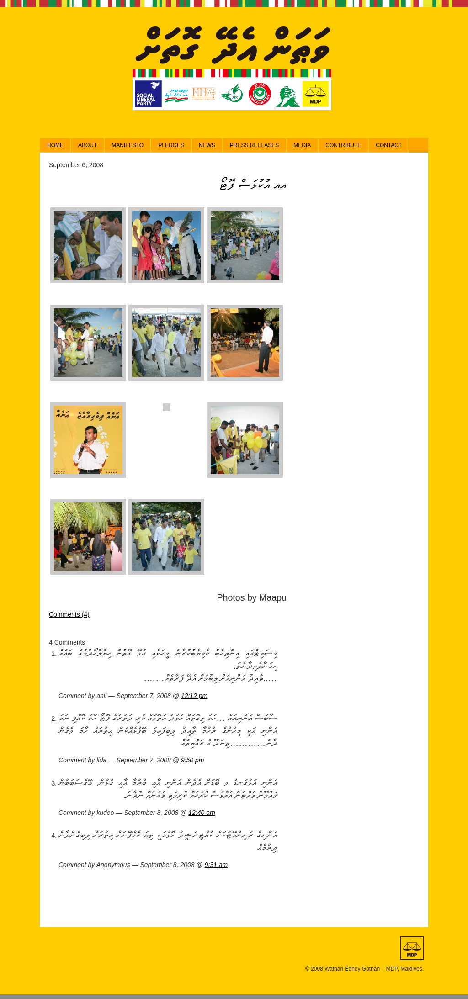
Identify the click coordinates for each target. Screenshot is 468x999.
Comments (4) (69, 614)
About (87, 145)
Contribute (343, 145)
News (207, 145)
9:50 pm (192, 760)
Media (302, 145)
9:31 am (216, 864)
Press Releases (254, 145)
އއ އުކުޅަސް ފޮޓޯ (253, 184)
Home (55, 145)
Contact (389, 145)
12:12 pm (194, 695)
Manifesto (128, 145)
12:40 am (201, 812)
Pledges (171, 145)
